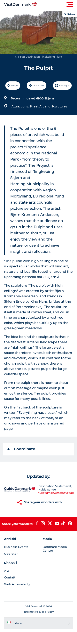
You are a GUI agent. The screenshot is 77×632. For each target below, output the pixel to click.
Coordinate (21, 449)
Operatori (11, 554)
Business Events (16, 547)
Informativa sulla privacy (38, 611)
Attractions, (20, 106)
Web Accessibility (17, 584)
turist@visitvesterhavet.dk (56, 492)
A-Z (6, 571)
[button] (57, 4)
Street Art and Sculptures (48, 106)
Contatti (10, 577)
